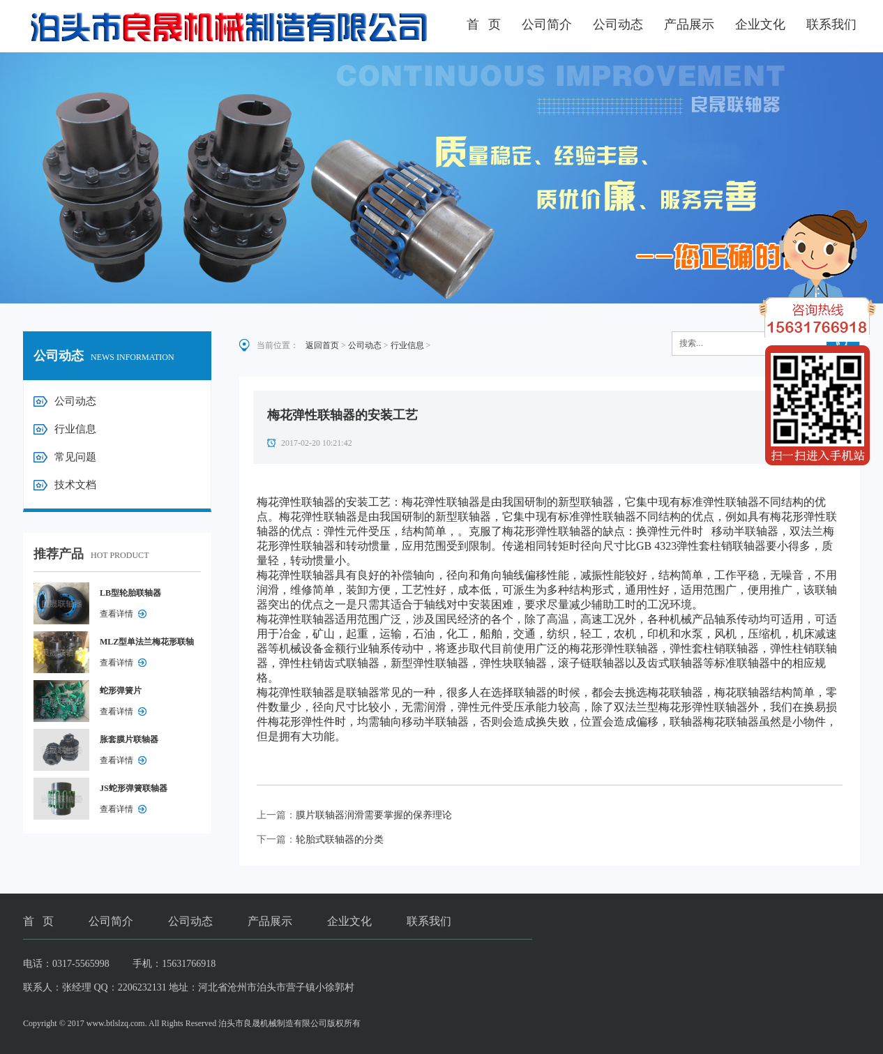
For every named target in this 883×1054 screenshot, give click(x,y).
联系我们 (831, 24)
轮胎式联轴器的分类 (340, 839)
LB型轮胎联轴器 (130, 593)
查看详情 (116, 614)
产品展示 (689, 24)
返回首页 (322, 345)
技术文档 (75, 484)
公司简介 (547, 24)
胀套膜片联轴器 (129, 739)
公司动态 (618, 24)
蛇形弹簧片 (121, 690)
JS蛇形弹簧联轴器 (133, 788)
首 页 (484, 24)
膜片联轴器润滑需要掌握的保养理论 (374, 815)
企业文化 (760, 24)
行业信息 (75, 429)
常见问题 (75, 456)
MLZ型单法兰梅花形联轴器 (147, 644)
